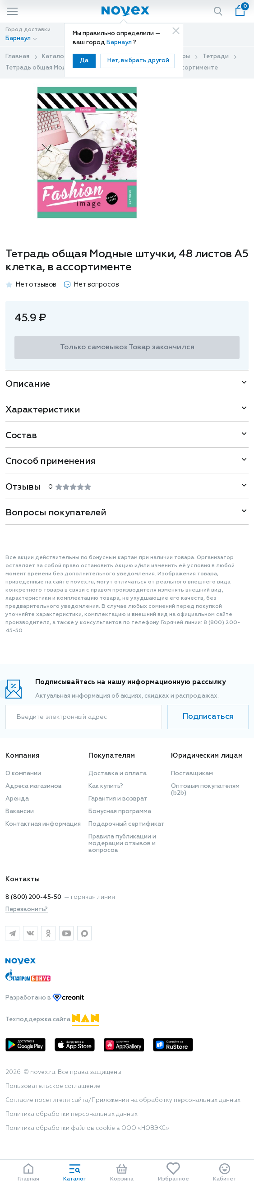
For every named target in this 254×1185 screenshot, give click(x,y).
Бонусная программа (119, 812)
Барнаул (119, 43)
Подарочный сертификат (126, 824)
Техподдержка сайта (52, 1020)
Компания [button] (22, 755)
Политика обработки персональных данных (71, 1114)
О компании (23, 774)
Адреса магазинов (33, 786)
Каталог (54, 57)
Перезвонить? (26, 909)
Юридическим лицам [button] (207, 755)
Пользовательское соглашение (53, 1086)
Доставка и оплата (117, 774)
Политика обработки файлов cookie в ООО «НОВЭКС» (87, 1128)
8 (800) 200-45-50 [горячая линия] (33, 897)
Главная (17, 57)
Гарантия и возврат (118, 799)
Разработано (44, 998)
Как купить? (105, 786)
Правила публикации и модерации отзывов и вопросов (122, 843)
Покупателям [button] (111, 755)
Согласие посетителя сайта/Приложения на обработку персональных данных (122, 1100)
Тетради (216, 57)
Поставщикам (192, 774)
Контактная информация (43, 824)
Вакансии (19, 812)
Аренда (17, 799)
